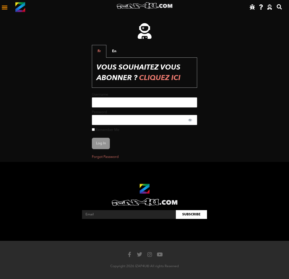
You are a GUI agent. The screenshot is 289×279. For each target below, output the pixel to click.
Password (99, 112)
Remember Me (105, 130)
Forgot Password (105, 157)
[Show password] (190, 120)
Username (100, 95)
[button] (4, 7)
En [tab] (114, 51)
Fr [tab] (99, 51)
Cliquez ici (159, 78)
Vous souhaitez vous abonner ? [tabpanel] (138, 73)
